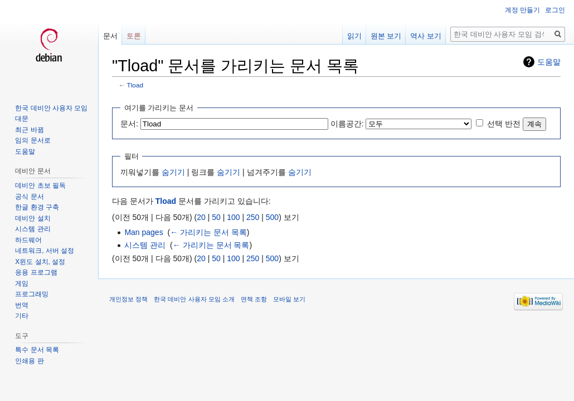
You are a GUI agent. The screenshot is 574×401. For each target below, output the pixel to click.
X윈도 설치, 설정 (40, 262)
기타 (21, 316)
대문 (21, 119)
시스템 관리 (145, 245)
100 (233, 217)
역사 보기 (425, 36)
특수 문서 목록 (37, 350)
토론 (134, 36)
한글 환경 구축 (37, 207)
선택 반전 (504, 123)
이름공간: (347, 123)
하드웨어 (28, 240)
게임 (21, 283)
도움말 (549, 61)
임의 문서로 (32, 140)
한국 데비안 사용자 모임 (51, 108)
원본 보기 (386, 36)
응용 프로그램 (36, 272)
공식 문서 (29, 196)
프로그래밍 (31, 294)
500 (272, 217)
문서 (110, 36)
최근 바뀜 (29, 130)
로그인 (555, 10)
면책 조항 (254, 299)
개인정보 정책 (128, 299)
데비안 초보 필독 (40, 185)
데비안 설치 (32, 218)
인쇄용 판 (29, 361)
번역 (21, 305)
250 (252, 217)
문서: (129, 123)
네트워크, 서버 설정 (44, 251)
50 (216, 217)
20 (201, 217)
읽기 (354, 36)
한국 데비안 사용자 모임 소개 (194, 299)
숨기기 (173, 172)
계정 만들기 (522, 10)
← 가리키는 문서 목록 (208, 232)
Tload (135, 85)
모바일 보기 (289, 299)
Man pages (143, 232)
